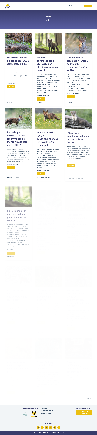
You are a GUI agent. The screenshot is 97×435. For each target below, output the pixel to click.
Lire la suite (11, 86)
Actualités (31, 6)
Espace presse (45, 408)
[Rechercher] (72, 6)
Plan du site (63, 432)
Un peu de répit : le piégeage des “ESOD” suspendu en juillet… (18, 60)
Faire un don (88, 6)
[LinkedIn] (50, 427)
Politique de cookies (54, 432)
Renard (47, 95)
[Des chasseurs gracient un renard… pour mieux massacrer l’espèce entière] (78, 43)
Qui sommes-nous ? (19, 6)
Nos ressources (46, 413)
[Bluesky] (54, 427)
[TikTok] (58, 427)
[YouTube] (42, 427)
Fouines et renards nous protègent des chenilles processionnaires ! (48, 64)
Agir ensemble (54, 6)
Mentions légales (43, 432)
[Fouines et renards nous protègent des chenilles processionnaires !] (48, 43)
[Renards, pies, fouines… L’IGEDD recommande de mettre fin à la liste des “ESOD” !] (18, 123)
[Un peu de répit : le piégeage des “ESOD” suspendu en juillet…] (18, 43)
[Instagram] (46, 427)
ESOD (14, 83)
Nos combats (42, 6)
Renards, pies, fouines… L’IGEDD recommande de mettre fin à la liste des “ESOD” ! (17, 143)
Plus (64, 6)
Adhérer (78, 6)
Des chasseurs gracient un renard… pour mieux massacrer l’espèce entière (77, 64)
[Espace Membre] (87, 1)
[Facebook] (38, 427)
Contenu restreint (47, 411)
